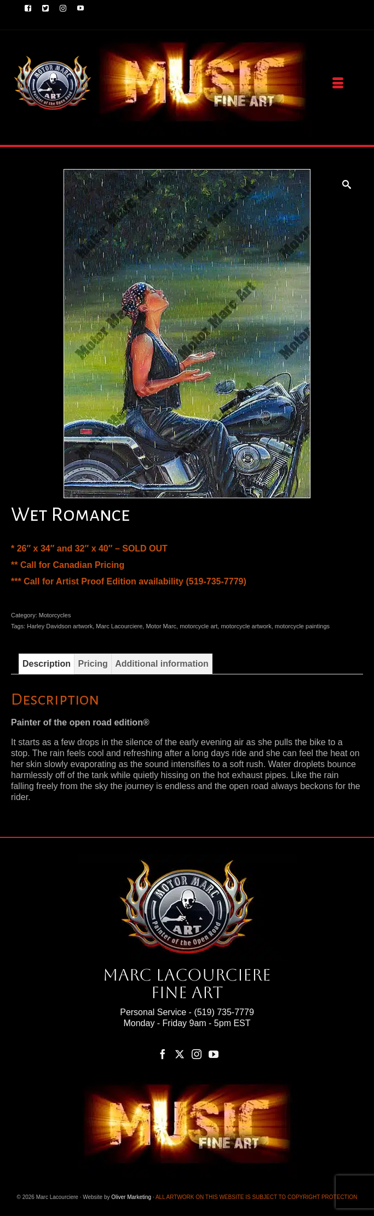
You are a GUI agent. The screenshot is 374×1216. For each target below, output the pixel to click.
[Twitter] (179, 1053)
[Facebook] (162, 1053)
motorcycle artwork (246, 626)
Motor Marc (161, 626)
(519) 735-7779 (224, 1012)
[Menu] (338, 83)
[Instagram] (196, 1053)
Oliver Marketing (131, 1197)
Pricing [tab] (92, 663)
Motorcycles (55, 615)
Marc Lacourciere (119, 626)
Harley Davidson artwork (60, 626)
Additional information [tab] (162, 663)
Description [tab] (46, 663)
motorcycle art (198, 626)
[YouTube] (213, 1053)
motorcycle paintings (302, 626)
